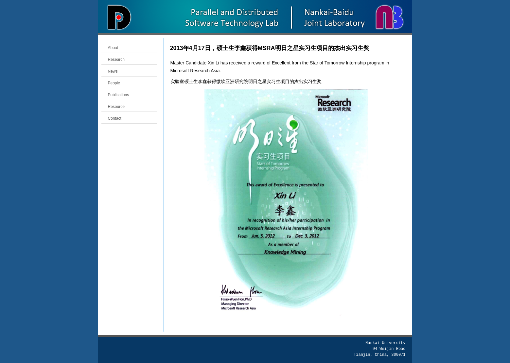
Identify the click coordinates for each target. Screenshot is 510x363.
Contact (114, 118)
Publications (118, 95)
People (114, 83)
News (113, 71)
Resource (116, 106)
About (113, 47)
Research (116, 59)
